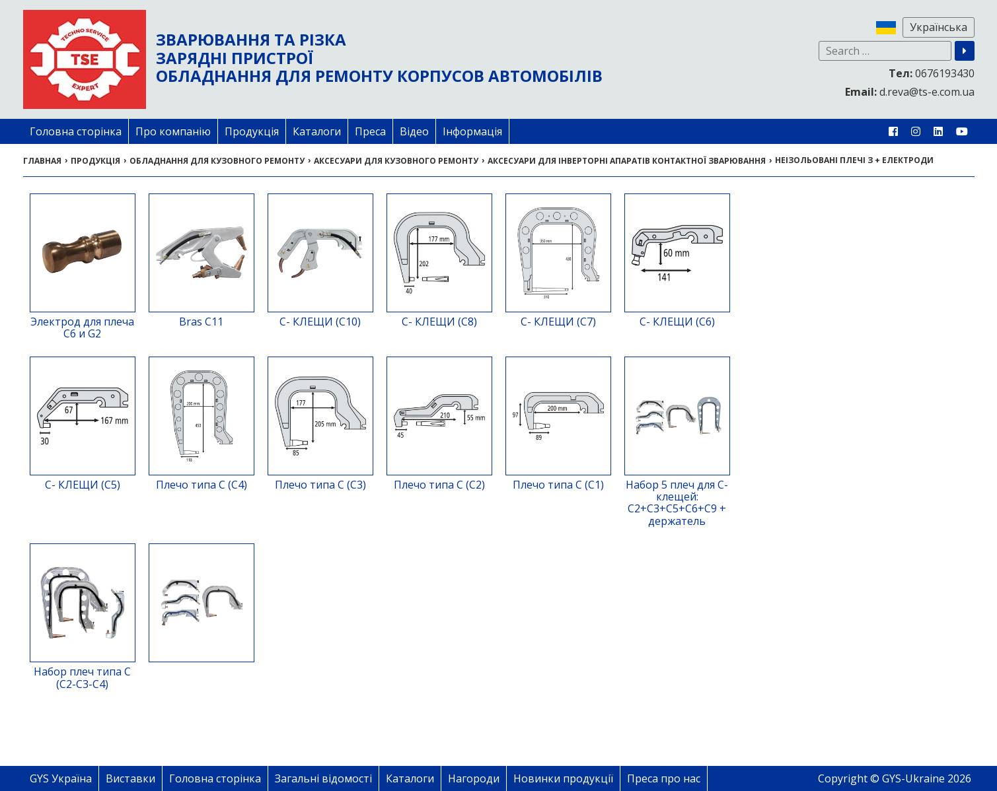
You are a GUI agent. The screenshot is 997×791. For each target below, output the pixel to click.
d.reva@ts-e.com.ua (910, 92)
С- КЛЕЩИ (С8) (439, 321)
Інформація (472, 131)
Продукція (252, 131)
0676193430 (932, 73)
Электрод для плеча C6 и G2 (82, 327)
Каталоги (317, 131)
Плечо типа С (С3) (320, 484)
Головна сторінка (76, 131)
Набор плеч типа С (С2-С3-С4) (82, 677)
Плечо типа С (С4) (201, 484)
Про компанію (173, 131)
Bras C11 (201, 321)
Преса (370, 131)
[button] (964, 51)
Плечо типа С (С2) (439, 484)
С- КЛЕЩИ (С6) (677, 321)
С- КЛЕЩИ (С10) (320, 321)
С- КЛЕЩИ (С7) (558, 321)
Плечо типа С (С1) (558, 484)
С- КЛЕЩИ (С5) (82, 484)
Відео (414, 131)
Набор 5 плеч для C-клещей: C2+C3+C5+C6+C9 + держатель (677, 502)
